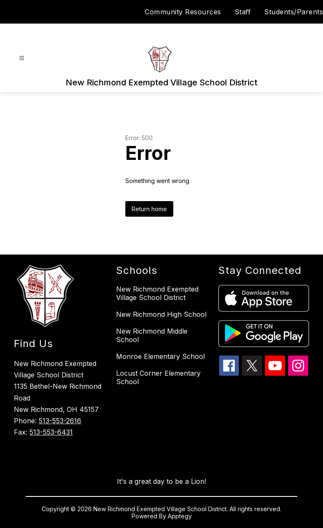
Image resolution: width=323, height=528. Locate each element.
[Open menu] (21, 58)
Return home (149, 208)
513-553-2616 (60, 421)
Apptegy (180, 516)
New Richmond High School (161, 314)
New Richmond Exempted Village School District (157, 293)
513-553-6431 (51, 432)
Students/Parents (293, 12)
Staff (243, 12)
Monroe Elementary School (160, 356)
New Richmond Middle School (152, 335)
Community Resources (183, 12)
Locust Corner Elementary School (158, 377)
